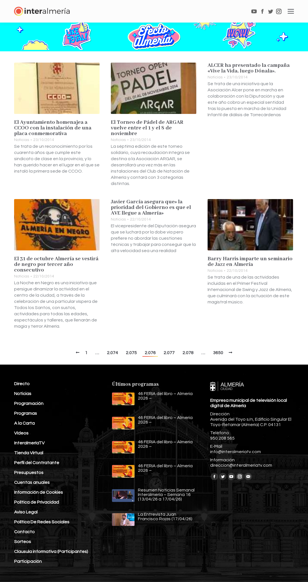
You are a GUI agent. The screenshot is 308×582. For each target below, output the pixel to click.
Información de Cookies (38, 492)
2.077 (169, 352)
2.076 (150, 352)
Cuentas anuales (32, 482)
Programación (28, 403)
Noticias (21, 140)
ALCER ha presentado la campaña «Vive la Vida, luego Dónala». (249, 68)
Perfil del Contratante (36, 462)
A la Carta (24, 423)
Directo (22, 384)
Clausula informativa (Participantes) (51, 551)
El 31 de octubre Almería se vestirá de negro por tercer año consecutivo (56, 264)
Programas (25, 413)
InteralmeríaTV (29, 443)
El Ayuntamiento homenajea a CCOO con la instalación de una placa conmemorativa (52, 128)
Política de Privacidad (36, 502)
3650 (218, 352)
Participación (28, 561)
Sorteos (22, 541)
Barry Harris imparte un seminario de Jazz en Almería (250, 261)
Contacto (24, 532)
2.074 (112, 352)
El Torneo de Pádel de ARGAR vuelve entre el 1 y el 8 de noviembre (147, 128)
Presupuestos (28, 472)
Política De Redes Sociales (41, 522)
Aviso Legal (26, 512)
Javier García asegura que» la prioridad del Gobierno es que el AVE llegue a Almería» (151, 207)
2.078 (187, 352)
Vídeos (21, 433)
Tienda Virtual (28, 453)
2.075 (131, 352)
